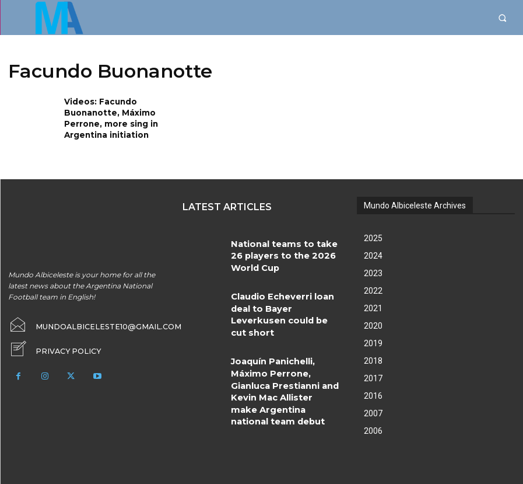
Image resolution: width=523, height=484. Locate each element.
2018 (373, 359)
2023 (373, 272)
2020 (373, 324)
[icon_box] (51, 347)
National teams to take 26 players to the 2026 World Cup (285, 245)
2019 (373, 342)
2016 (373, 394)
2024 (373, 254)
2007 (373, 412)
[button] (502, 18)
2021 (373, 307)
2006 (373, 429)
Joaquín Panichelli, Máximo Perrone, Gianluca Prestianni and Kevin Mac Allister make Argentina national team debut (285, 348)
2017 (373, 377)
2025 (373, 237)
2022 (373, 289)
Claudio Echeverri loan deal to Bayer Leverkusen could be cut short (280, 296)
